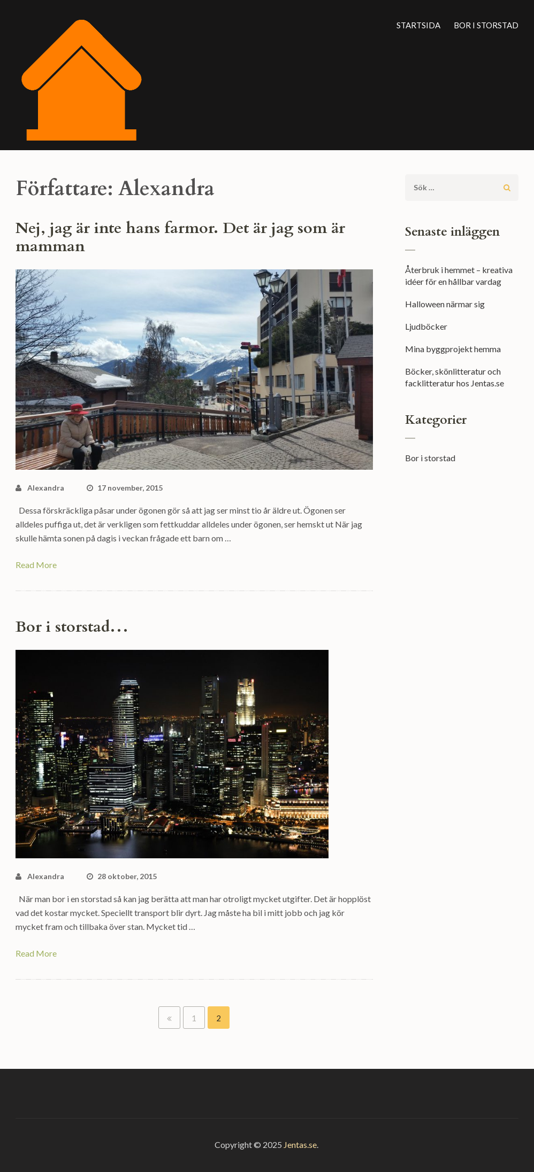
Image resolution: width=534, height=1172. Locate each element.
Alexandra (45, 487)
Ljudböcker (426, 326)
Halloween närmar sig (445, 304)
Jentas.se (300, 1144)
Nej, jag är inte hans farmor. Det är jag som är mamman (180, 237)
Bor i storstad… (72, 627)
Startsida (418, 25)
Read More (36, 565)
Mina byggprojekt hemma (453, 349)
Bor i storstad (486, 25)
